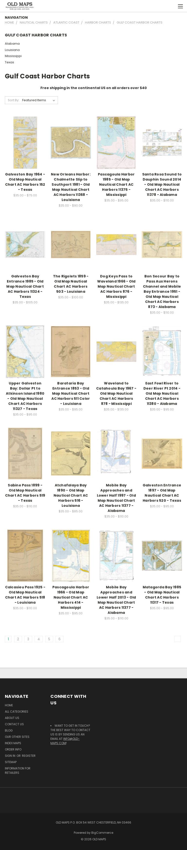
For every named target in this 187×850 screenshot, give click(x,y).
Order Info (13, 749)
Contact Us (14, 724)
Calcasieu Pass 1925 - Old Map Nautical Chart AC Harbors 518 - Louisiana (25, 595)
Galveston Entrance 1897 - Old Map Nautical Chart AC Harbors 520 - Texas (162, 493)
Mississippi (13, 56)
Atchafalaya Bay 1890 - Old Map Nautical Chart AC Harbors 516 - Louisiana (71, 495)
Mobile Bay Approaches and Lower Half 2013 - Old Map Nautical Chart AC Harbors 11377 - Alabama (116, 600)
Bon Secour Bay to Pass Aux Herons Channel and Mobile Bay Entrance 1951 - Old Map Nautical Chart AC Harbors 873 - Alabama (162, 291)
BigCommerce (102, 833)
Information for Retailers (17, 770)
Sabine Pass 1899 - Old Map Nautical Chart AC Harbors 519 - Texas (25, 493)
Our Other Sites (17, 737)
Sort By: (13, 100)
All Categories (16, 711)
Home (9, 705)
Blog (9, 730)
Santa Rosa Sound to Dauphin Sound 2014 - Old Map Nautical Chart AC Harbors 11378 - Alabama (162, 184)
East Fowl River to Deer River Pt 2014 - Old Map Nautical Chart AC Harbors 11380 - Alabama (161, 393)
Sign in (10, 756)
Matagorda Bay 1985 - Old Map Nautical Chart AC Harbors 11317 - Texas (162, 595)
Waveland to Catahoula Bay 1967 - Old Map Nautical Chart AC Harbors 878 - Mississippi (116, 393)
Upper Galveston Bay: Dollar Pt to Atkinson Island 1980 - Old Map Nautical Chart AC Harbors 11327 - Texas (25, 396)
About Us (12, 718)
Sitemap (11, 762)
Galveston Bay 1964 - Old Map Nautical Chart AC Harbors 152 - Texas (25, 182)
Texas (9, 62)
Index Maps (13, 743)
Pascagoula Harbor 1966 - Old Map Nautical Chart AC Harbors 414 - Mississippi (70, 597)
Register (29, 756)
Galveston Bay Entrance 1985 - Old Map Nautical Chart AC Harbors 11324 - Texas (25, 286)
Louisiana (12, 50)
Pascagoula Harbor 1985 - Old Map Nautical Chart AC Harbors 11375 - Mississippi (116, 184)
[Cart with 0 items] (171, 6)
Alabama (12, 43)
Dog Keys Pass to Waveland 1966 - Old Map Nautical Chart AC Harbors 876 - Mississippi (116, 286)
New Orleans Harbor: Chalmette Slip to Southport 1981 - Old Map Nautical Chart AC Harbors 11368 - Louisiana (71, 187)
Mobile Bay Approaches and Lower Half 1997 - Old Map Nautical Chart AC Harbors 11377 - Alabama (116, 498)
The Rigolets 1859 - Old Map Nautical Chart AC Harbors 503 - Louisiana (71, 284)
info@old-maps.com (65, 741)
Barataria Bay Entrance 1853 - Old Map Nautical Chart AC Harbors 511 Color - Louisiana (70, 393)
